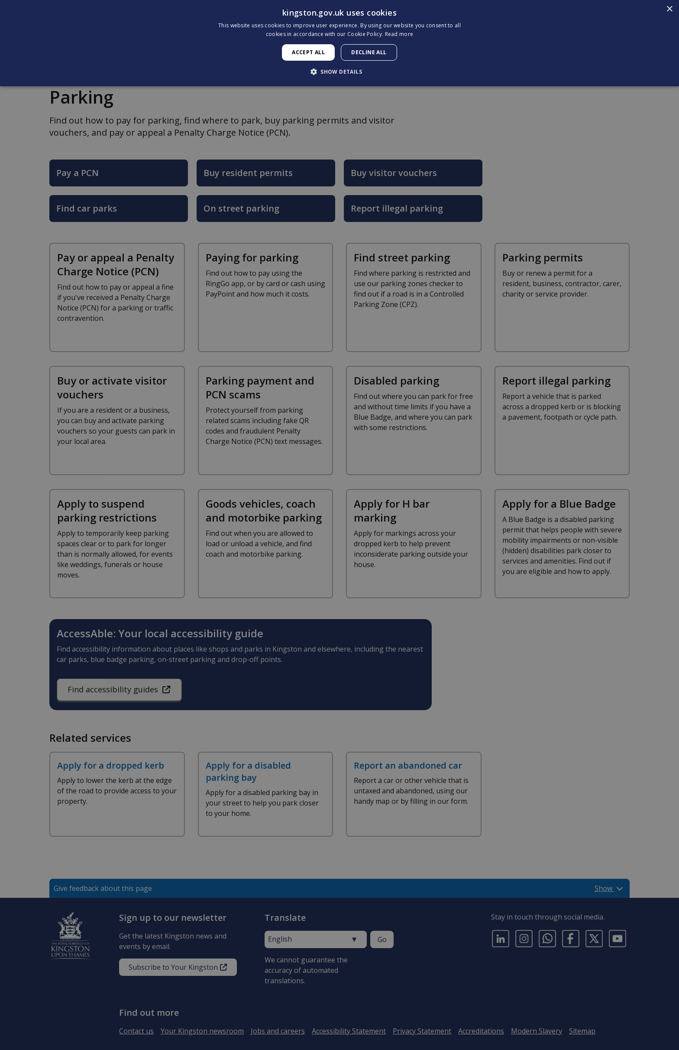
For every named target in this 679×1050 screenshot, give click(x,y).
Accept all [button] (308, 52)
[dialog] (339, 43)
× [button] (669, 9)
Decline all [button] (368, 52)
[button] (339, 71)
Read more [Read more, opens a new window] (399, 34)
